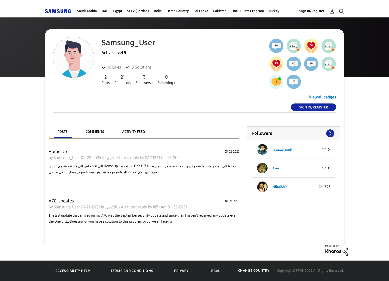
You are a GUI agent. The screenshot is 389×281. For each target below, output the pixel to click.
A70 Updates (61, 201)
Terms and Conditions (132, 271)
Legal (214, 271)
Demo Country (178, 11)
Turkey (274, 11)
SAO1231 (153, 157)
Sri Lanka (201, 11)
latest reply (129, 157)
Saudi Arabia (87, 11)
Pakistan (219, 11)
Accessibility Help (72, 271)
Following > (166, 79)
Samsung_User (67, 157)
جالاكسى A (114, 207)
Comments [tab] (95, 132)
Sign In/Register (311, 11)
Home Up (58, 151)
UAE (105, 11)
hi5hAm (160, 207)
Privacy (181, 271)
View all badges (322, 97)
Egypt (117, 11)
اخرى (111, 157)
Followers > (144, 79)
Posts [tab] (62, 132)
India (158, 11)
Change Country (254, 271)
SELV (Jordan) (138, 11)
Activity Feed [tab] (133, 132)
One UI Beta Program (247, 11)
